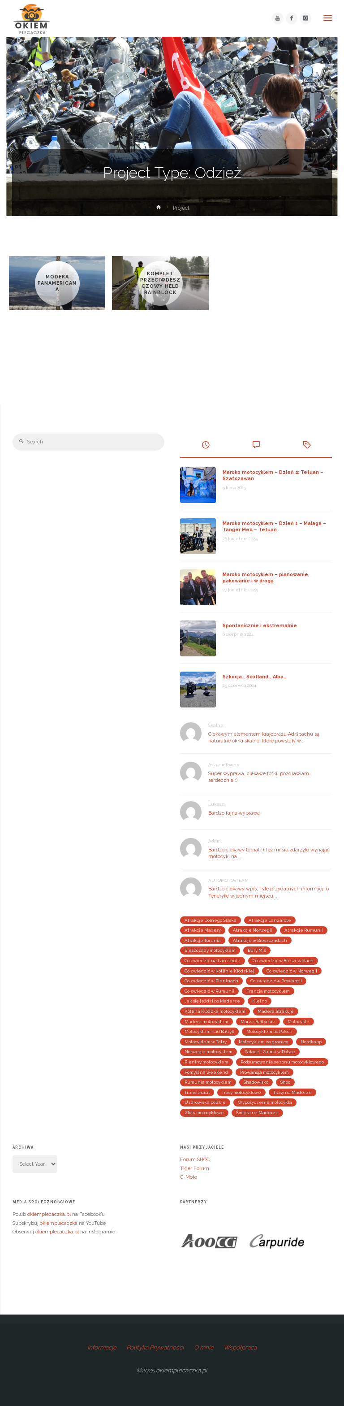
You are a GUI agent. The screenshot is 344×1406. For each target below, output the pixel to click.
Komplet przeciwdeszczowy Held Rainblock (160, 283)
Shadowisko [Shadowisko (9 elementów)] (256, 1082)
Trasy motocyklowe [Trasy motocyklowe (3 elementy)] (241, 1092)
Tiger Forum (194, 1169)
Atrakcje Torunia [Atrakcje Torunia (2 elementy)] (203, 940)
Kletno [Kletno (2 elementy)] (259, 1000)
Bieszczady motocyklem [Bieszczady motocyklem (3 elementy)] (210, 950)
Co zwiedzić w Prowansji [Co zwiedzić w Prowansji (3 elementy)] (276, 980)
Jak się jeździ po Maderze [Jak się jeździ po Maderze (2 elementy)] (212, 1000)
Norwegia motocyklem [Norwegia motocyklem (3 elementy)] (208, 1051)
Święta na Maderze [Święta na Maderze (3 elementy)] (257, 1112)
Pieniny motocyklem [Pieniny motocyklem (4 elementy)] (206, 1061)
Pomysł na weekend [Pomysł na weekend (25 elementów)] (206, 1072)
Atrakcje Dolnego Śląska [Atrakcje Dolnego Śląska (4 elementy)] (210, 920)
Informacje (101, 1347)
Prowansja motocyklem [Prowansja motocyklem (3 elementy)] (264, 1072)
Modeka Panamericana (57, 283)
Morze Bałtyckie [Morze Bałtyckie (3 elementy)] (258, 1021)
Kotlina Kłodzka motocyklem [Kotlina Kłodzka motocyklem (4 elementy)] (215, 1011)
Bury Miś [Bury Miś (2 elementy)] (257, 950)
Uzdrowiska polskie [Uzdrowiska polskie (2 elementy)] (205, 1102)
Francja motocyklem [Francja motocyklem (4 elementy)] (268, 991)
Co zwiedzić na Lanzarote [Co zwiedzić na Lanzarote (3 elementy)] (213, 960)
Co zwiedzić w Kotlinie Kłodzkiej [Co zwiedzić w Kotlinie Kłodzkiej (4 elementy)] (219, 970)
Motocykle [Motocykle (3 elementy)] (299, 1021)
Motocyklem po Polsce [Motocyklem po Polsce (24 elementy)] (269, 1031)
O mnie (204, 1347)
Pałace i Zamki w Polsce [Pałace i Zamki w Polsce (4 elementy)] (270, 1051)
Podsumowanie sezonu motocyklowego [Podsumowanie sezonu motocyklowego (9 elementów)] (282, 1061)
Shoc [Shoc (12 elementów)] (285, 1082)
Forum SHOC (195, 1160)
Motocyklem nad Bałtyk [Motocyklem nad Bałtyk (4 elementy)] (209, 1031)
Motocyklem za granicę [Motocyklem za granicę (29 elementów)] (263, 1041)
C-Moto (188, 1177)
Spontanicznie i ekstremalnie (260, 626)
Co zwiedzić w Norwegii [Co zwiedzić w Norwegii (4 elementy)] (292, 970)
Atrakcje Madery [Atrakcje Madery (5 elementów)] (203, 930)
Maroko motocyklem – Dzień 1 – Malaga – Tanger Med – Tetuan (274, 527)
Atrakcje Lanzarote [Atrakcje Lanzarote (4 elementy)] (270, 920)
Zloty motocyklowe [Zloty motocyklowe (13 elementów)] (204, 1112)
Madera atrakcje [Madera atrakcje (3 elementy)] (276, 1011)
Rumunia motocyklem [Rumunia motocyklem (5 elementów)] (208, 1082)
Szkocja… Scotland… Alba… (255, 677)
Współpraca (240, 1347)
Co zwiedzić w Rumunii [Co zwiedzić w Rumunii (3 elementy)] (209, 991)
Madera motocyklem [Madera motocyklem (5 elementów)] (206, 1021)
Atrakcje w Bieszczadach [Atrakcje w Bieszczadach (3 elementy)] (260, 940)
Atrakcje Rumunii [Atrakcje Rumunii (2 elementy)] (303, 930)
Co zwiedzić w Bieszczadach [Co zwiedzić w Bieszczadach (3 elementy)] (283, 960)
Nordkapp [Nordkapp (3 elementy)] (311, 1041)
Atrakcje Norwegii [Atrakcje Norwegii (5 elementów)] (252, 930)
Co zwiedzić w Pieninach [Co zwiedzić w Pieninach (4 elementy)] (211, 980)
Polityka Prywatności (155, 1347)
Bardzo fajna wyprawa (234, 813)
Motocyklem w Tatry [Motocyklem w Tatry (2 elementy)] (206, 1041)
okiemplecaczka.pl (49, 1214)
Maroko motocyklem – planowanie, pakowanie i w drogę (266, 578)
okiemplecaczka (58, 1223)
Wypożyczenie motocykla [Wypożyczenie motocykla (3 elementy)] (265, 1102)
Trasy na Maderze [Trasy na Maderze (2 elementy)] (292, 1092)
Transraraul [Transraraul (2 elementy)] (197, 1092)
